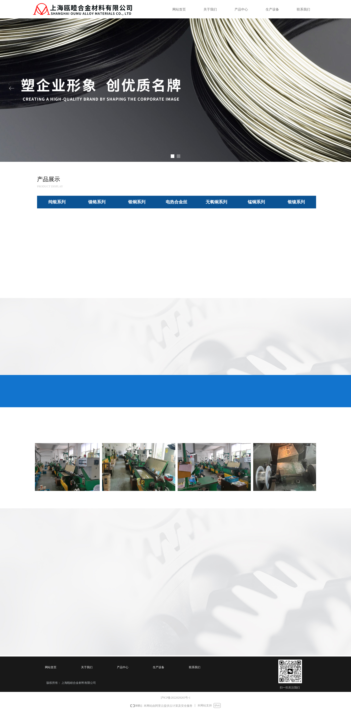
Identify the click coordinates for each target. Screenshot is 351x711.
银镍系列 (296, 202)
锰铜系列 (256, 202)
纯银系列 (57, 202)
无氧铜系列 (216, 202)
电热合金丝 (176, 202)
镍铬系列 (96, 202)
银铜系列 (136, 202)
